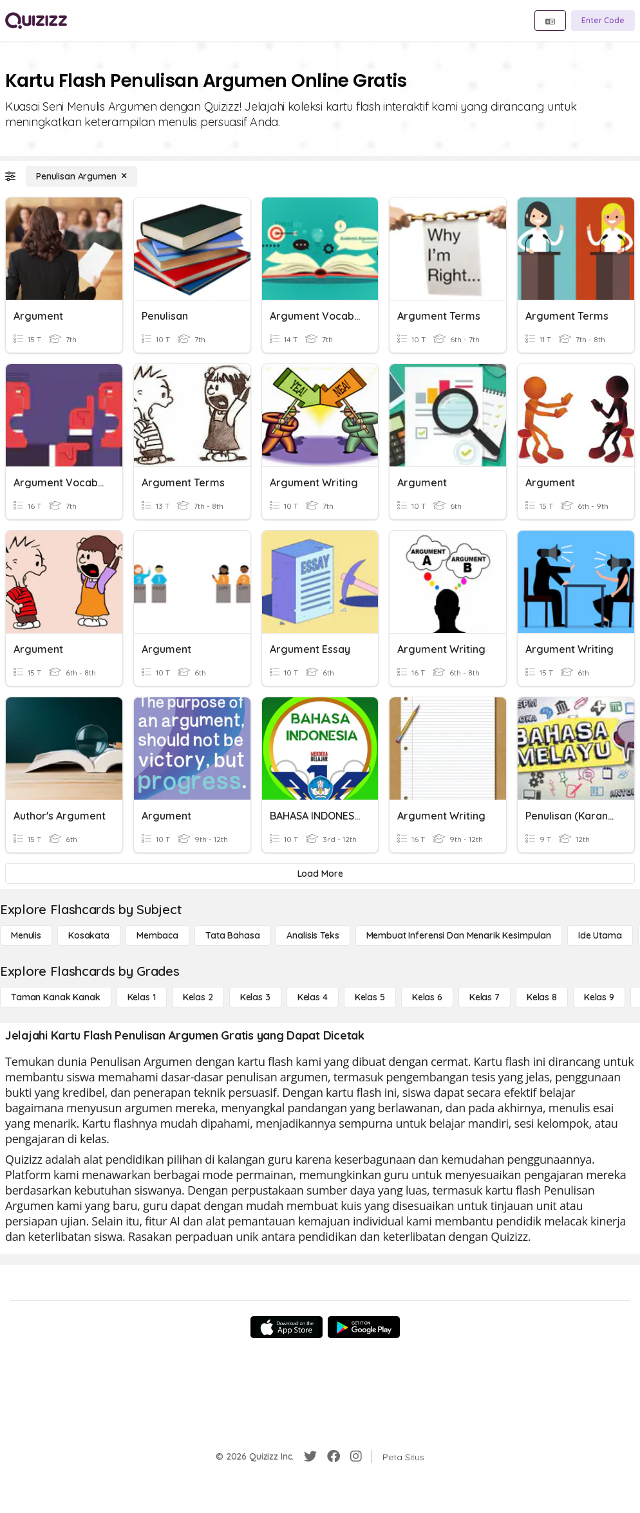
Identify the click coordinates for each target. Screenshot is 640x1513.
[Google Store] (364, 1327)
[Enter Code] (603, 20)
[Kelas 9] (599, 997)
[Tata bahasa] (232, 935)
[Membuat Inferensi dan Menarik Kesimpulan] (458, 935)
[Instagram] (356, 1456)
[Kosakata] (88, 935)
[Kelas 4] (313, 997)
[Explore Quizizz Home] (36, 20)
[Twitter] (310, 1456)
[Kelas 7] (484, 997)
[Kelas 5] (370, 997)
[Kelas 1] (142, 997)
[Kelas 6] (427, 997)
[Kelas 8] (542, 997)
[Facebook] (333, 1456)
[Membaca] (157, 935)
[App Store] (286, 1327)
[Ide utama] (600, 935)
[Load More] (320, 873)
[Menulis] (26, 935)
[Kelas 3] (255, 997)
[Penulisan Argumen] (81, 176)
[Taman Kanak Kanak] (55, 997)
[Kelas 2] (198, 997)
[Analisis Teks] (313, 935)
